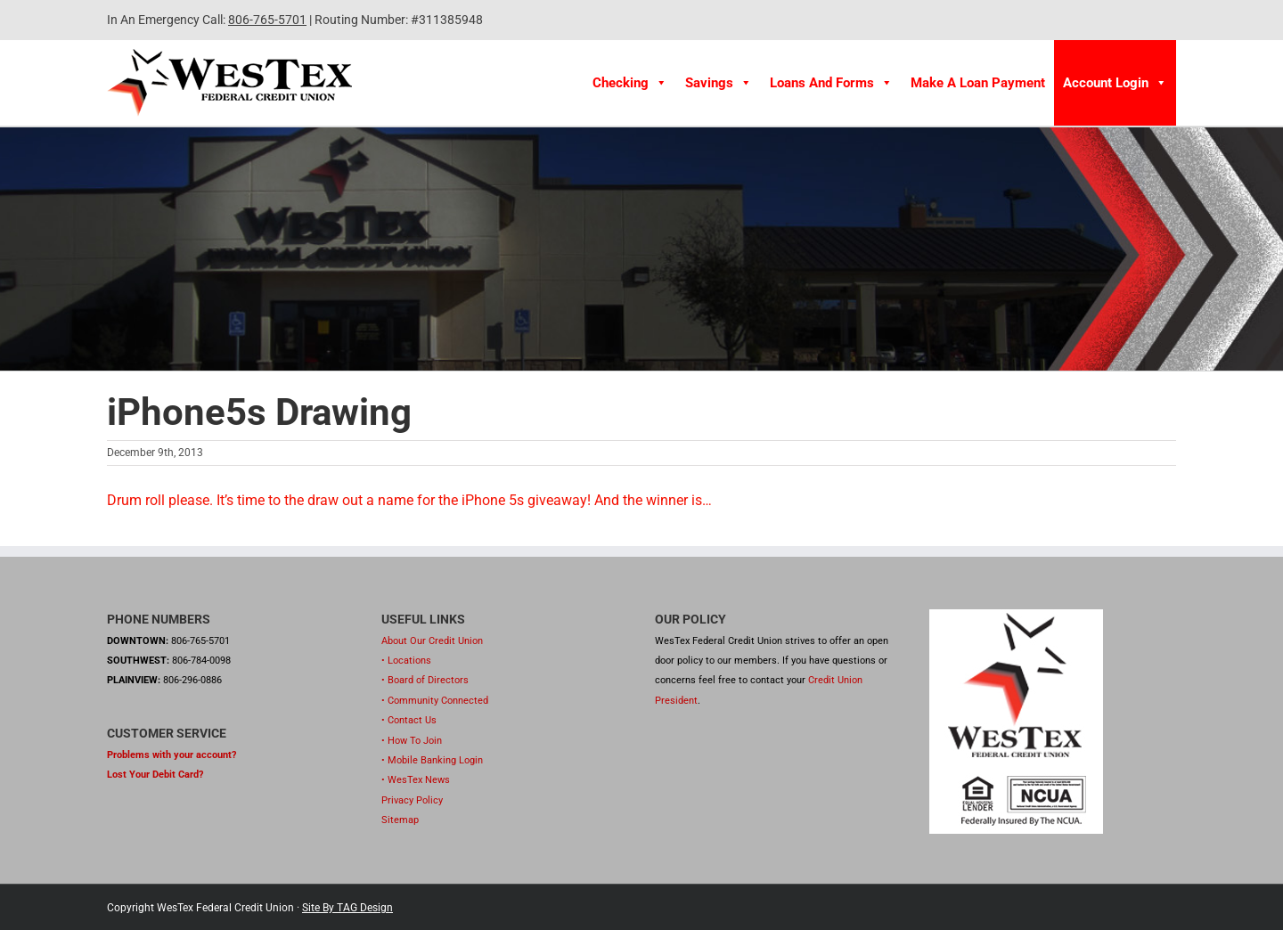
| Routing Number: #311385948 (394, 19)
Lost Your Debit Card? (155, 774)
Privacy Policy (412, 800)
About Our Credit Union (432, 641)
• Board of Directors (425, 680)
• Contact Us (409, 720)
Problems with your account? (171, 755)
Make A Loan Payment (978, 83)
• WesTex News (415, 780)
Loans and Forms (831, 83)
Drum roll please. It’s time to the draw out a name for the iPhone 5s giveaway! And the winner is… (409, 500)
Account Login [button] (1115, 83)
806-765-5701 (267, 19)
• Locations (406, 660)
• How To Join (411, 740)
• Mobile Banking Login (432, 760)
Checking (629, 83)
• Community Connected (434, 700)
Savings (718, 83)
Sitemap (400, 820)
